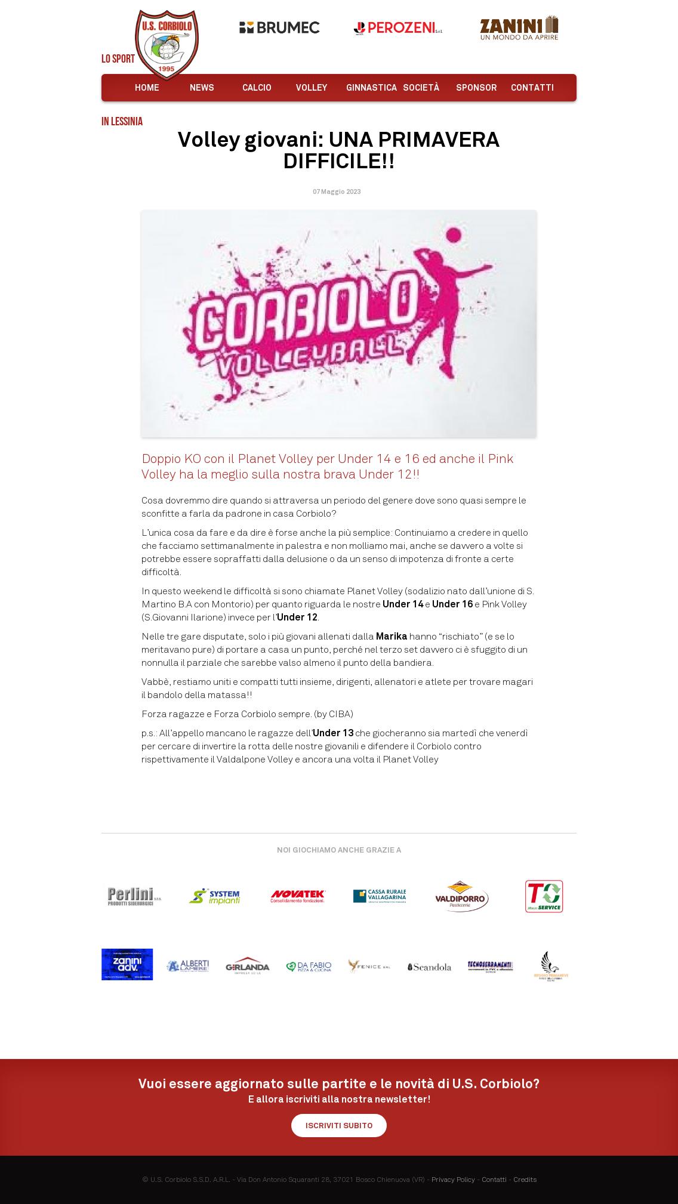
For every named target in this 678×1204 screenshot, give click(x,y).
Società (421, 87)
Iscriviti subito (339, 1125)
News (202, 87)
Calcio (257, 87)
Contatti (532, 87)
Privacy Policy (453, 1179)
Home (147, 87)
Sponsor (476, 87)
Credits (525, 1179)
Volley (311, 87)
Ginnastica (369, 87)
